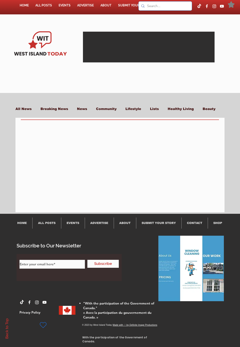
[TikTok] (199, 6)
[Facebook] (206, 6)
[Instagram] (214, 6)
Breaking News (54, 109)
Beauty (209, 109)
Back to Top (7, 328)
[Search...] (164, 6)
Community (106, 109)
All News (23, 109)
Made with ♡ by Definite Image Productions (135, 325)
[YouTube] (221, 6)
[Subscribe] (103, 264)
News (82, 109)
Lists (154, 109)
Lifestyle (133, 109)
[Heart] (43, 325)
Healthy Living (181, 109)
